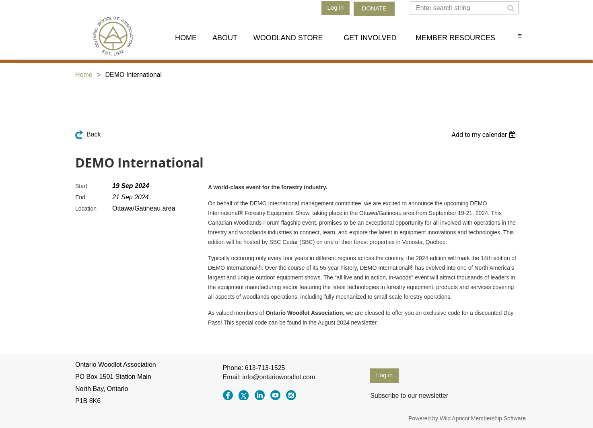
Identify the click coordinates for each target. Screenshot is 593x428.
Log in (335, 7)
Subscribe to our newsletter (409, 395)
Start (81, 186)
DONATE (374, 8)
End (80, 197)
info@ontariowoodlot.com (279, 377)
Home (84, 74)
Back (93, 134)
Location (86, 208)
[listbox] (484, 135)
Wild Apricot (454, 418)
